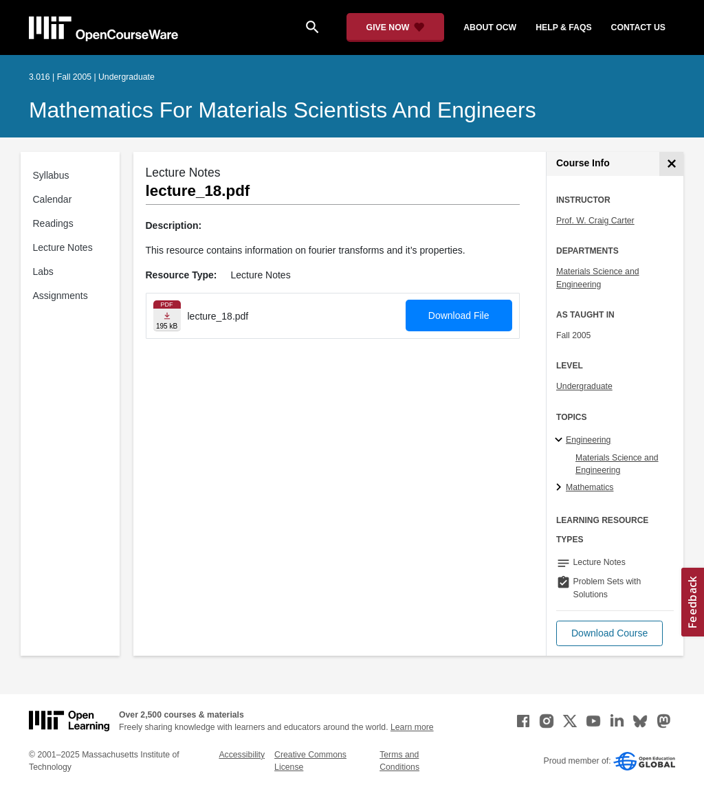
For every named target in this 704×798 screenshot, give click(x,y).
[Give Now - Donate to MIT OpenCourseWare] (395, 27)
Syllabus (51, 175)
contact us (638, 27)
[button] (609, 633)
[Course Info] (671, 164)
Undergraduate (584, 386)
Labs (43, 271)
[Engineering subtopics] (560, 441)
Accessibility (242, 755)
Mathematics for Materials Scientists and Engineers (282, 110)
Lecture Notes (63, 247)
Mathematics (589, 487)
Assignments (60, 295)
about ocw (489, 27)
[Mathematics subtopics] (560, 488)
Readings (53, 223)
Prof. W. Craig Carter (595, 220)
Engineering (588, 440)
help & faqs (563, 27)
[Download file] (167, 315)
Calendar (52, 199)
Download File (459, 315)
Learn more (412, 727)
